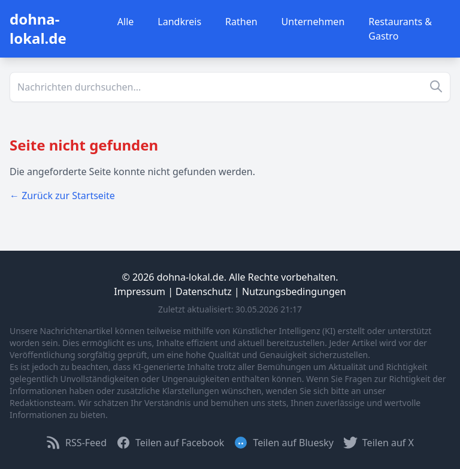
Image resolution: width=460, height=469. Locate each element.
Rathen (241, 21)
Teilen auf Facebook (170, 442)
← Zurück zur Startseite (62, 195)
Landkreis (179, 21)
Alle (125, 21)
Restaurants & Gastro (400, 29)
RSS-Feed (76, 442)
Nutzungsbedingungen (294, 291)
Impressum (139, 291)
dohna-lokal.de (38, 28)
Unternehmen (313, 21)
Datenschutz (203, 291)
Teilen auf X (378, 442)
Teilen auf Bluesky (283, 442)
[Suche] (230, 87)
